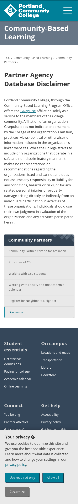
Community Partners (30, 240)
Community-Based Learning (36, 32)
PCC (7, 58)
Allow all (53, 477)
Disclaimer (16, 312)
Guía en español (15, 429)
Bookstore (48, 375)
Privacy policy (51, 422)
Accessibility (50, 414)
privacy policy (15, 464)
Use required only (22, 477)
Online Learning (15, 386)
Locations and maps (55, 352)
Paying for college (17, 371)
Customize (17, 491)
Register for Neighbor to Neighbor (32, 301)
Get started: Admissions (12, 361)
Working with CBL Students (27, 274)
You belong (12, 414)
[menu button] (67, 10)
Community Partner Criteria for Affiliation (37, 251)
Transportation (51, 360)
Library (46, 367)
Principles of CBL (20, 262)
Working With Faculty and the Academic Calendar (36, 287)
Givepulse (28, 111)
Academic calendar (17, 379)
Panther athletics (16, 422)
